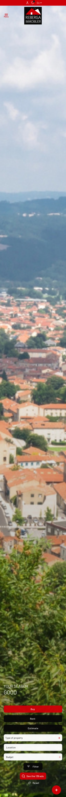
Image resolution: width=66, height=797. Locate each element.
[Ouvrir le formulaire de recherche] (33, 773)
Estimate (33, 735)
